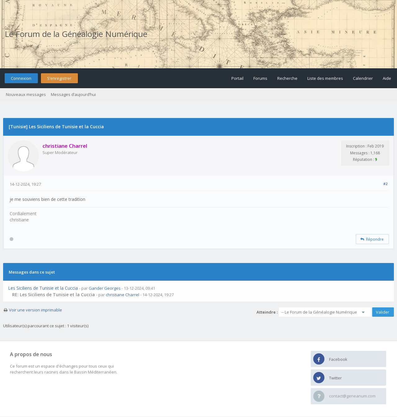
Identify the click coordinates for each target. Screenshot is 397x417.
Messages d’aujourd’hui (73, 94)
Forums (260, 78)
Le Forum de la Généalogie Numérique (76, 33)
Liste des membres (325, 78)
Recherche (287, 78)
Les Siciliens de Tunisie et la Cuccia (43, 288)
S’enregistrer (59, 78)
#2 (385, 183)
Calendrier (363, 78)
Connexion (21, 78)
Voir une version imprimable (35, 310)
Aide (387, 78)
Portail (237, 78)
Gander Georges (105, 288)
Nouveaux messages (26, 94)
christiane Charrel (122, 294)
